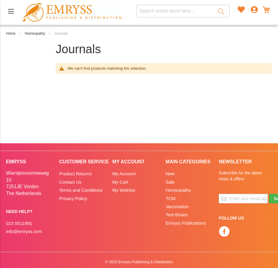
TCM (170, 198)
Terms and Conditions (81, 190)
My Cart (120, 182)
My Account (124, 173)
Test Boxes (176, 214)
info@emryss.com (24, 231)
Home (11, 33)
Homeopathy (35, 33)
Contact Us (70, 182)
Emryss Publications (185, 223)
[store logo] (72, 12)
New (169, 173)
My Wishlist (124, 190)
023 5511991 (19, 223)
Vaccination (176, 206)
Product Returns (75, 173)
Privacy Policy (73, 198)
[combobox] (183, 11)
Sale (169, 182)
